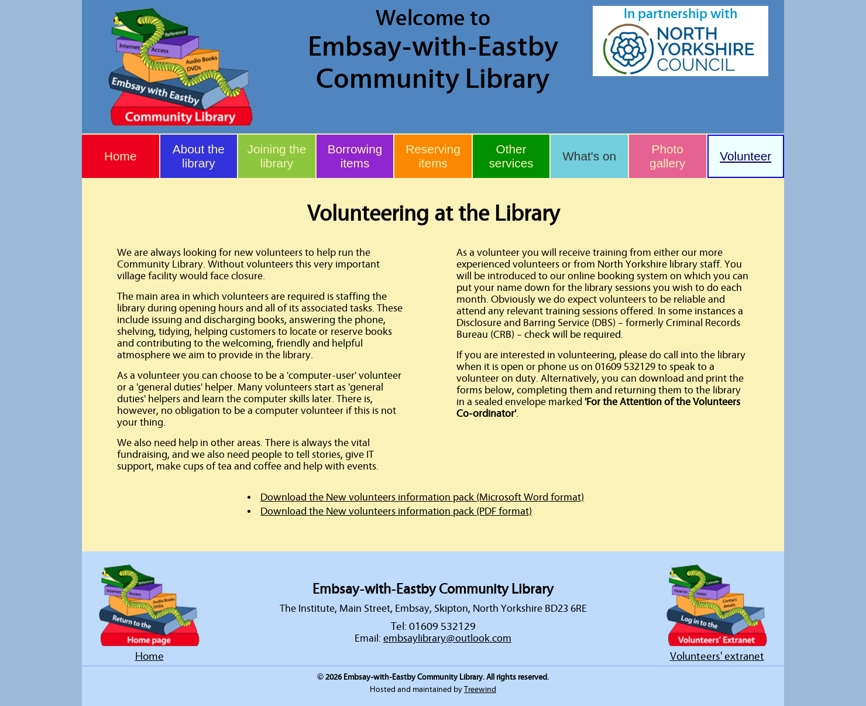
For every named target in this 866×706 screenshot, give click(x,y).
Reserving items (433, 156)
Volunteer (745, 156)
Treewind (480, 689)
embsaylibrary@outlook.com (447, 639)
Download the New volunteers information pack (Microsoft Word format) (422, 497)
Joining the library (277, 156)
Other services (511, 156)
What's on (589, 156)
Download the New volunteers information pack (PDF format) (396, 511)
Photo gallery (667, 156)
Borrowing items (355, 156)
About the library (199, 156)
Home (120, 156)
